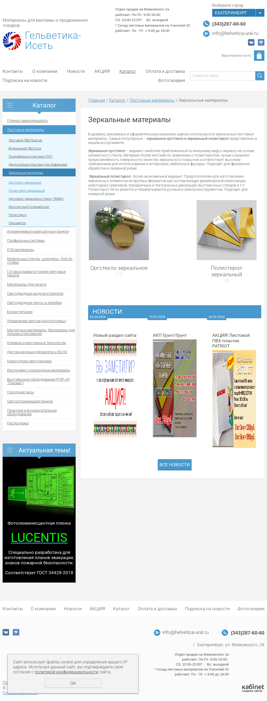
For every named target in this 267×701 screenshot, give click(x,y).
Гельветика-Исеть (53, 41)
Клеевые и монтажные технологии (36, 343)
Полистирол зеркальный (27, 191)
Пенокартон (17, 223)
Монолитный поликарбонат (29, 207)
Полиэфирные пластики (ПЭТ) (31, 156)
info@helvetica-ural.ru (235, 33)
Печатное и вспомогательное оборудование (32, 412)
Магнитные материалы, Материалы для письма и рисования (41, 332)
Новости (76, 71)
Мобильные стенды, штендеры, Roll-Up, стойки (40, 261)
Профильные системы (26, 240)
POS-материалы (20, 250)
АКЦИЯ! (102, 71)
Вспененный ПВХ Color (25, 148)
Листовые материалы (25, 130)
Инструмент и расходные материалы (38, 370)
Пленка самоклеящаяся (27, 120)
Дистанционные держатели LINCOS (37, 352)
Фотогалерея (171, 80)
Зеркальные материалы (26, 173)
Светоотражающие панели (30, 401)
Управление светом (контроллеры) (36, 321)
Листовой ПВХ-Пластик (25, 140)
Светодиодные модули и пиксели (35, 293)
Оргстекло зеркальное (25, 182)
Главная (96, 100)
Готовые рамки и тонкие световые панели (36, 273)
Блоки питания (20, 312)
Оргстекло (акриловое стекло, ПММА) (36, 199)
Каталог (127, 71)
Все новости (175, 464)
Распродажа (18, 423)
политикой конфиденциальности (66, 671)
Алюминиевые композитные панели (38, 231)
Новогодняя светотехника (29, 361)
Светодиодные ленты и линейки (34, 303)
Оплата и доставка (165, 71)
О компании (44, 71)
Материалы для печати (26, 284)
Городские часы (20, 392)
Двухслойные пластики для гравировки (38, 164)
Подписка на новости (25, 80)
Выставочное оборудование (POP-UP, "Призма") (38, 381)
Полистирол (18, 215)
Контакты (13, 71)
